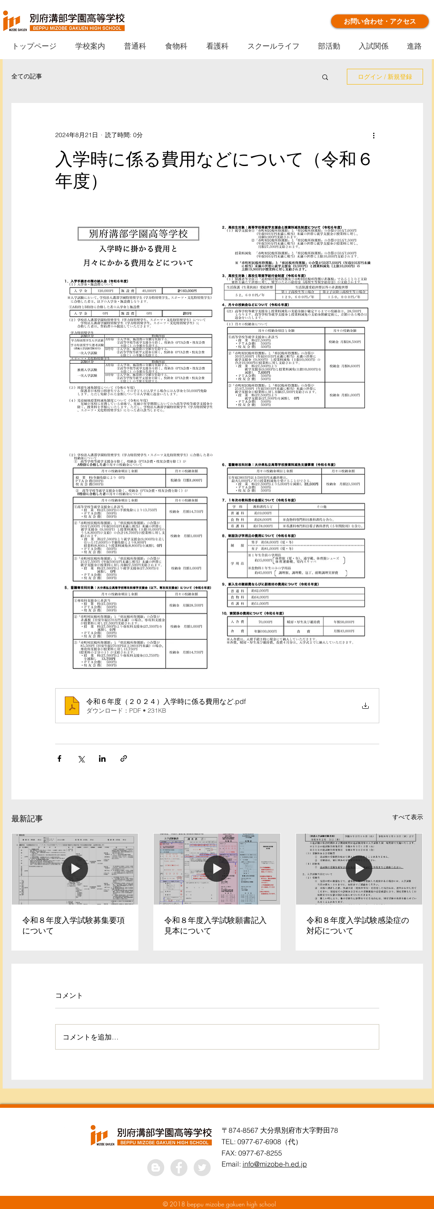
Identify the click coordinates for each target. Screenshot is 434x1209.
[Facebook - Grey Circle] (178, 1167)
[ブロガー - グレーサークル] (155, 1167)
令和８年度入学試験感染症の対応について (358, 925)
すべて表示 (407, 817)
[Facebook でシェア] (59, 758)
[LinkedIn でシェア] (102, 758)
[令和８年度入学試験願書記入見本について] (217, 869)
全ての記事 (26, 76)
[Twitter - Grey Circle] (202, 1167)
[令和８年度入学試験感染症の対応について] (359, 869)
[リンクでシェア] (124, 758)
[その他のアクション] (374, 135)
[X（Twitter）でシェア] (81, 758)
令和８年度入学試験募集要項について (73, 925)
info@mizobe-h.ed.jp (275, 1164)
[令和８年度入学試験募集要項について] (75, 869)
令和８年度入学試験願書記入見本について (215, 925)
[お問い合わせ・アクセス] (380, 21)
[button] (325, 76)
